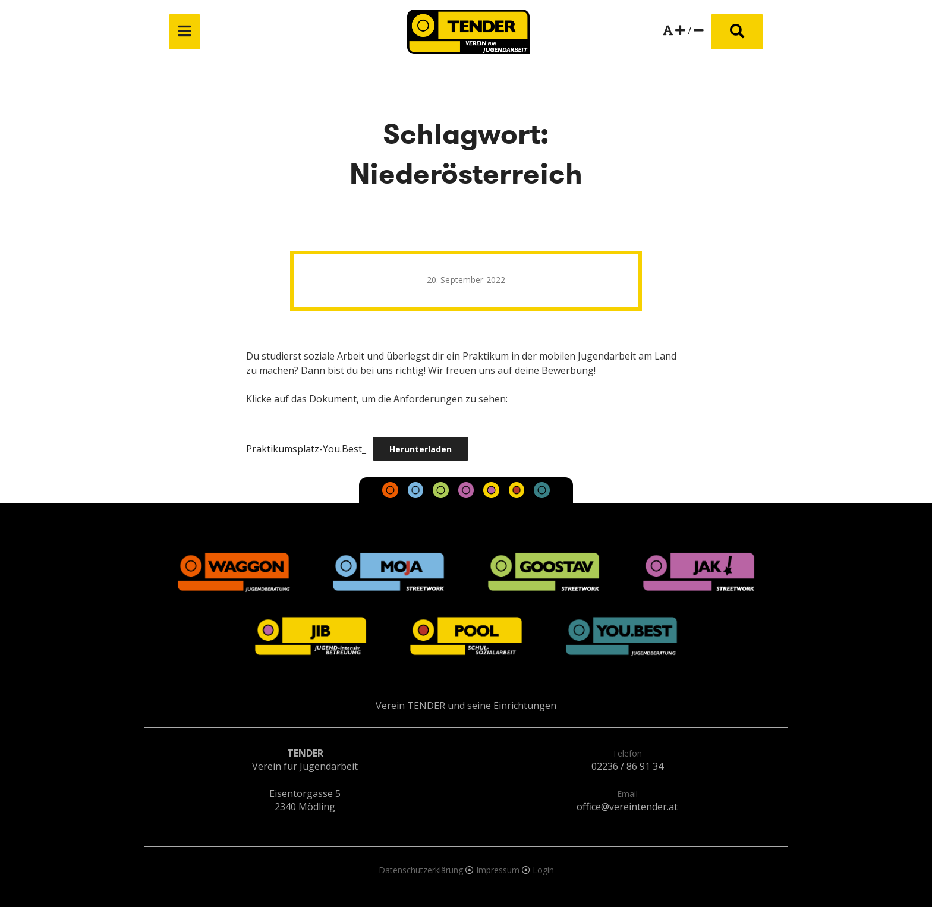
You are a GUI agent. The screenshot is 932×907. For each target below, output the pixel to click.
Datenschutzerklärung (421, 869)
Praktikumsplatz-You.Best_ (306, 448)
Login (543, 869)
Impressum (497, 869)
